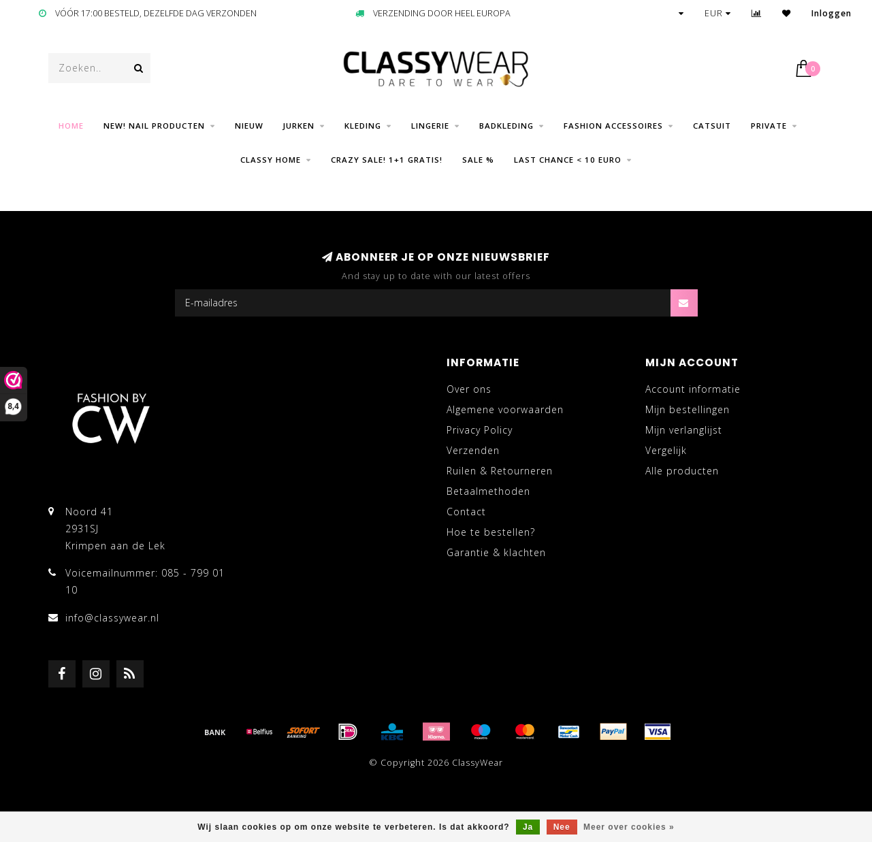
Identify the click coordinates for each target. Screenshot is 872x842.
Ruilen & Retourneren (500, 470)
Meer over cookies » (629, 827)
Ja (528, 827)
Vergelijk (666, 450)
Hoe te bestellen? (491, 531)
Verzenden (473, 450)
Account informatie (693, 389)
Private (769, 125)
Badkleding (506, 125)
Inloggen (831, 13)
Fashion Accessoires (613, 125)
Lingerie (430, 125)
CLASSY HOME (270, 160)
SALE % (478, 160)
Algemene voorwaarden (505, 409)
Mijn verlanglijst (683, 429)
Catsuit (712, 125)
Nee (561, 827)
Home (71, 125)
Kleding (362, 125)
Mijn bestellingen (687, 409)
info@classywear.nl (112, 617)
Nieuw (249, 125)
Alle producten (682, 470)
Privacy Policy (480, 429)
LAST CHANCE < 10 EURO (567, 160)
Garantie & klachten (496, 552)
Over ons (469, 389)
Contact (466, 511)
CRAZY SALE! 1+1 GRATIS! (386, 160)
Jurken (298, 125)
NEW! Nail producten (154, 125)
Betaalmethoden (488, 491)
